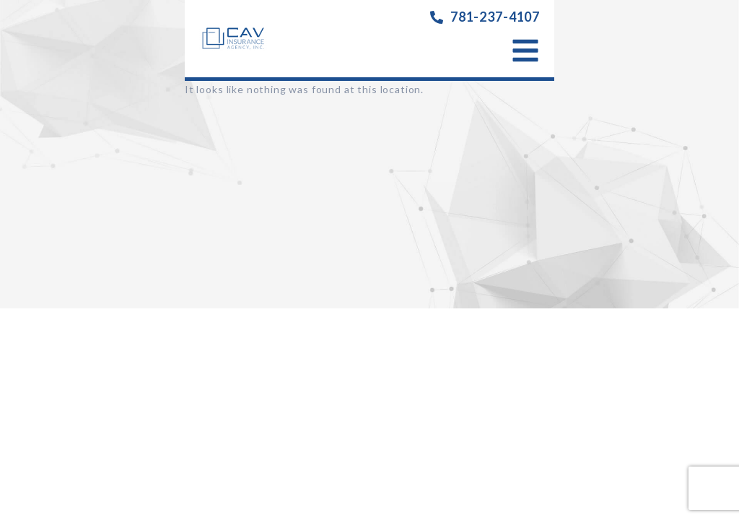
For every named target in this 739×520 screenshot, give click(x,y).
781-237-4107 (495, 17)
